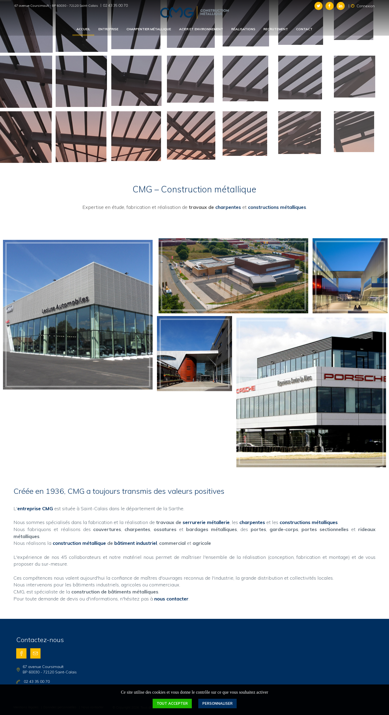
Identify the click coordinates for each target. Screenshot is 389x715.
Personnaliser (217, 703)
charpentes (228, 186)
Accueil (83, 29)
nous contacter (171, 599)
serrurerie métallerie (206, 522)
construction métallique (79, 543)
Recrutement (275, 29)
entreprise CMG (35, 508)
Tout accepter (172, 703)
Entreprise (108, 29)
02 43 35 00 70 (115, 5)
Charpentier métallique (148, 29)
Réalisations (243, 29)
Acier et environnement (201, 29)
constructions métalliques (277, 186)
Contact (304, 29)
